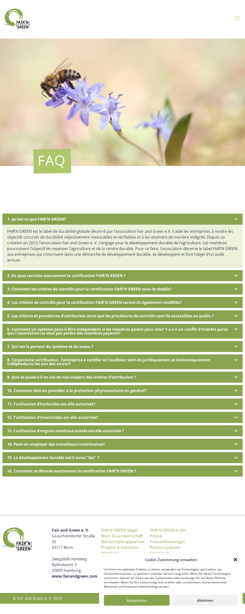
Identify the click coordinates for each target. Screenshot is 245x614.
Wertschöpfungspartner (123, 541)
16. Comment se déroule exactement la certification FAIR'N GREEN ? (71, 471)
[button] (235, 559)
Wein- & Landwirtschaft (122, 536)
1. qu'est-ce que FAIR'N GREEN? (36, 219)
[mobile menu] (237, 18)
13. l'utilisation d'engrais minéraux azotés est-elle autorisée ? (65, 430)
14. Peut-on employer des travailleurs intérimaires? (56, 444)
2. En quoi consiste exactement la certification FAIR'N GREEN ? (66, 275)
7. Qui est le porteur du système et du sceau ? (50, 346)
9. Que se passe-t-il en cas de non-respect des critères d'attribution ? (71, 377)
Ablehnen (205, 600)
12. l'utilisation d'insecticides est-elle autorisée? (52, 417)
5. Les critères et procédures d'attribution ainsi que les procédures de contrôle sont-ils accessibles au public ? (110, 315)
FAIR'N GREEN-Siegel (119, 530)
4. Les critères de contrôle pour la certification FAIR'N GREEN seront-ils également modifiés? (94, 302)
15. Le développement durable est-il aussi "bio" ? (53, 457)
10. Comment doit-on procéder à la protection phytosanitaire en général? (76, 390)
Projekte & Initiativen (120, 547)
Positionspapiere (165, 547)
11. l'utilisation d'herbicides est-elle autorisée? (51, 404)
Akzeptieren (137, 600)
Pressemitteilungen (167, 541)
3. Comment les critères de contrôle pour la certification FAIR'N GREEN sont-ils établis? (89, 289)
